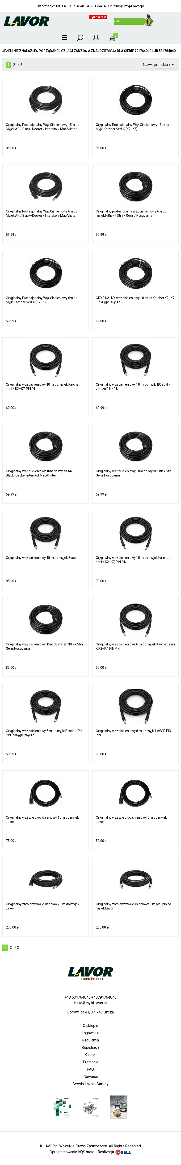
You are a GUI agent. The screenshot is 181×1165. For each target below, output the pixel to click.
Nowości (91, 1076)
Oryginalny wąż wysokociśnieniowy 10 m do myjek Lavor (42, 820)
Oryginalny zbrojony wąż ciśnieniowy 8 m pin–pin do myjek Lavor (133, 906)
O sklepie (90, 1025)
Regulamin (90, 1040)
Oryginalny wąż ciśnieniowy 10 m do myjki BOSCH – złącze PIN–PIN (133, 387)
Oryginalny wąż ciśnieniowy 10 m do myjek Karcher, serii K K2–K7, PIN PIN (43, 387)
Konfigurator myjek (106, 21)
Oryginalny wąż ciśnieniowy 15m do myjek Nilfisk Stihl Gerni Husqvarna (45, 646)
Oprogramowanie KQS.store (72, 1152)
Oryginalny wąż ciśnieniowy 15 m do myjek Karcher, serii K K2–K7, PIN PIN (133, 560)
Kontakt (90, 1055)
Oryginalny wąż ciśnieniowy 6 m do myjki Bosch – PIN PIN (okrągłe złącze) (44, 733)
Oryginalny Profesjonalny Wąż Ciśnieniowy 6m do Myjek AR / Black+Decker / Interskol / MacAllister (41, 213)
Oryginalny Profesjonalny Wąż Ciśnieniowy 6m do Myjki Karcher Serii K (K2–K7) (41, 300)
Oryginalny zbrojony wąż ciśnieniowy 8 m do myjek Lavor (42, 906)
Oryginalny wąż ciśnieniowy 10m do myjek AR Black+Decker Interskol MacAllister (39, 473)
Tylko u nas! (98, 17)
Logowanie (91, 1033)
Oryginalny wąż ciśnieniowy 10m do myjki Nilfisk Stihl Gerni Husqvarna (134, 473)
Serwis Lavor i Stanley (90, 1084)
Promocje (90, 1062)
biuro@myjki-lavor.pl (129, 6)
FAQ (90, 1069)
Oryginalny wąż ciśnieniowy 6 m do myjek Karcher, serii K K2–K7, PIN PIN (135, 646)
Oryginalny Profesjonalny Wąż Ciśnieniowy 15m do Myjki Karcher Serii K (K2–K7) (132, 127)
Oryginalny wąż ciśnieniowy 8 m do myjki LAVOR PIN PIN (133, 733)
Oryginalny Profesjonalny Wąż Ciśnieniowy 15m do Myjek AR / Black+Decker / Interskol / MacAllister (42, 127)
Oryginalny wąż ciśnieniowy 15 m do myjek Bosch (41, 558)
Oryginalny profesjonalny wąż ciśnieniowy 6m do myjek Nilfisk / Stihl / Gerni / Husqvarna (131, 213)
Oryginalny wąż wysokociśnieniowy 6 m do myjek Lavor (131, 820)
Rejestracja (90, 1047)
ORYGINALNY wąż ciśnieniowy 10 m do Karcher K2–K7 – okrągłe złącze (135, 300)
